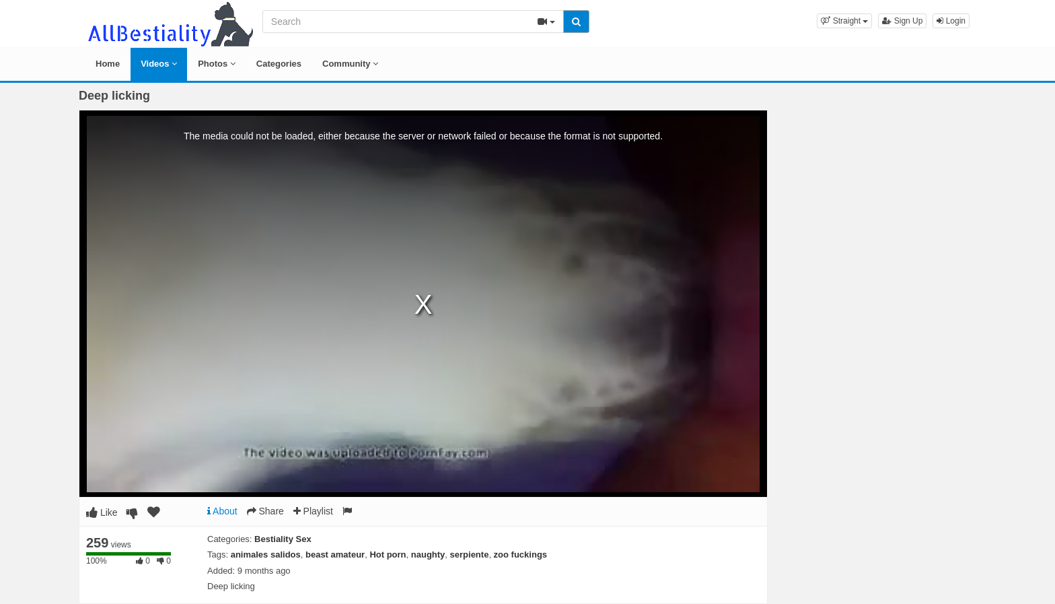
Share (265, 511)
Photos (216, 64)
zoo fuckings (520, 554)
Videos (159, 64)
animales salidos (266, 554)
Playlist (313, 511)
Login (951, 21)
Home (108, 64)
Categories (278, 64)
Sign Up (902, 21)
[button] (844, 20)
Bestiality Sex (283, 539)
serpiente (469, 554)
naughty (428, 554)
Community (350, 64)
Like (102, 512)
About (222, 511)
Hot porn (387, 554)
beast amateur (335, 554)
